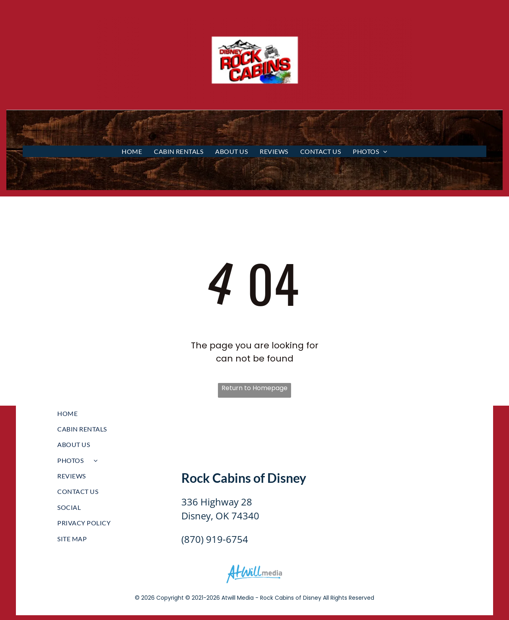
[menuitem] (132, 151)
